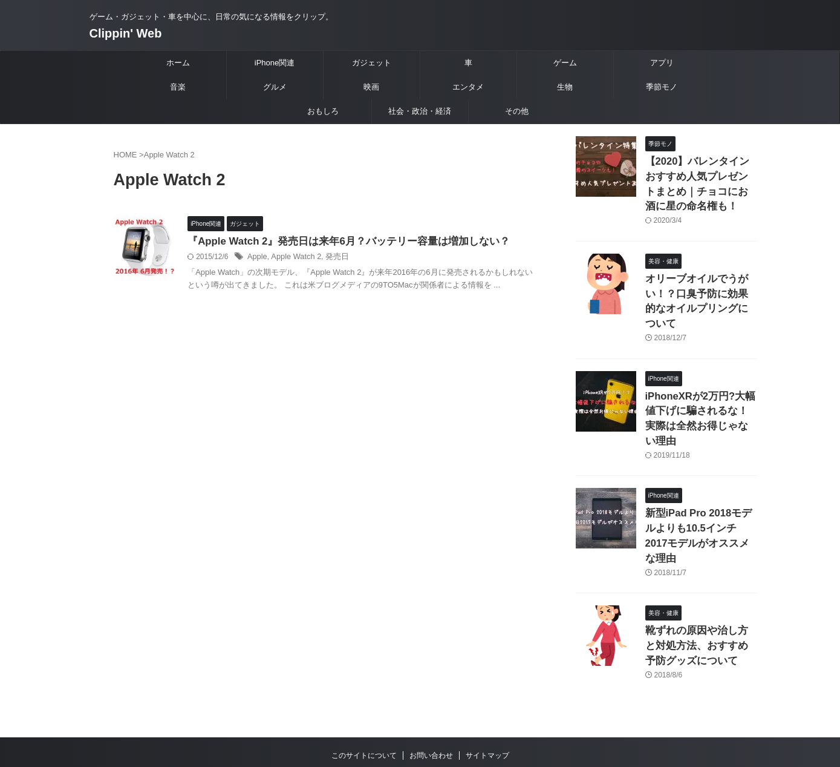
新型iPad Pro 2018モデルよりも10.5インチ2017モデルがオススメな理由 (698, 482)
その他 (517, 111)
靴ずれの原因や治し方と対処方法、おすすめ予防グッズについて (700, 580)
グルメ (275, 86)
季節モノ (661, 86)
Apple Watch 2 (318, 258)
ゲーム (565, 62)
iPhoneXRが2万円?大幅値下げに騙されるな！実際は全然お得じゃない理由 (700, 384)
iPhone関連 (275, 62)
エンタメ (468, 86)
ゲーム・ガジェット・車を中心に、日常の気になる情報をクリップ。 (420, 710)
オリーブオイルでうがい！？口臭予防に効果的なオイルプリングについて (700, 286)
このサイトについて (364, 687)
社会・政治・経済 (419, 111)
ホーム (178, 62)
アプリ (662, 62)
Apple (282, 258)
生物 (565, 86)
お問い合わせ (431, 687)
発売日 (357, 258)
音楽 (178, 86)
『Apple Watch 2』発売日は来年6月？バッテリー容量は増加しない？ (365, 242)
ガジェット (371, 62)
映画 (371, 86)
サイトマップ (487, 687)
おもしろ (323, 111)
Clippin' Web (126, 33)
